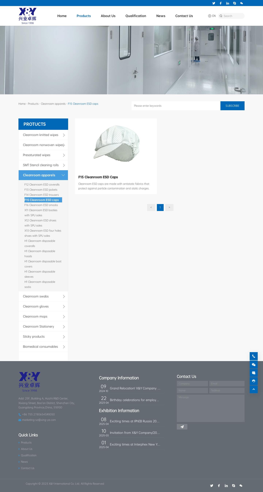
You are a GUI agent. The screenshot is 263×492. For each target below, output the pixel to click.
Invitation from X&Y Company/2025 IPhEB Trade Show (135, 433)
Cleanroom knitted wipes (40, 135)
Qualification (135, 16)
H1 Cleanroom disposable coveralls (39, 243)
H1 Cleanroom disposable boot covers (42, 264)
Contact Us (184, 16)
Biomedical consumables (40, 346)
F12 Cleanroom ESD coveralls (42, 184)
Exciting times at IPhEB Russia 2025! (135, 421)
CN (214, 15)
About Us (108, 16)
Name (182, 390)
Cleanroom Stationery (38, 326)
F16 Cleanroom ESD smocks (41, 205)
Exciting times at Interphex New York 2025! (135, 444)
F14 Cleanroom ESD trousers (41, 194)
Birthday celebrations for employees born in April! (135, 400)
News (160, 16)
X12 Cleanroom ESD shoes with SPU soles (40, 223)
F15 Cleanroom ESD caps (41, 199)
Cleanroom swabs (36, 296)
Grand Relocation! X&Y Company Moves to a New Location (135, 388)
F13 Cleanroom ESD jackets (40, 189)
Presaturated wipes (36, 155)
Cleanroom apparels (53, 103)
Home (62, 16)
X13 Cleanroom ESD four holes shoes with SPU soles (42, 233)
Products (84, 16)
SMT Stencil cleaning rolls (41, 165)
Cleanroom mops (35, 316)
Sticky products (34, 336)
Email (214, 383)
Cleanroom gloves (36, 306)
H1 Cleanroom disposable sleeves (39, 274)
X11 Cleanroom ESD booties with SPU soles (40, 212)
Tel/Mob (215, 390)
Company (184, 383)
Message (184, 397)
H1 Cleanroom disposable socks (39, 284)
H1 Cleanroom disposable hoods (39, 253)
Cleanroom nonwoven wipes (43, 145)
